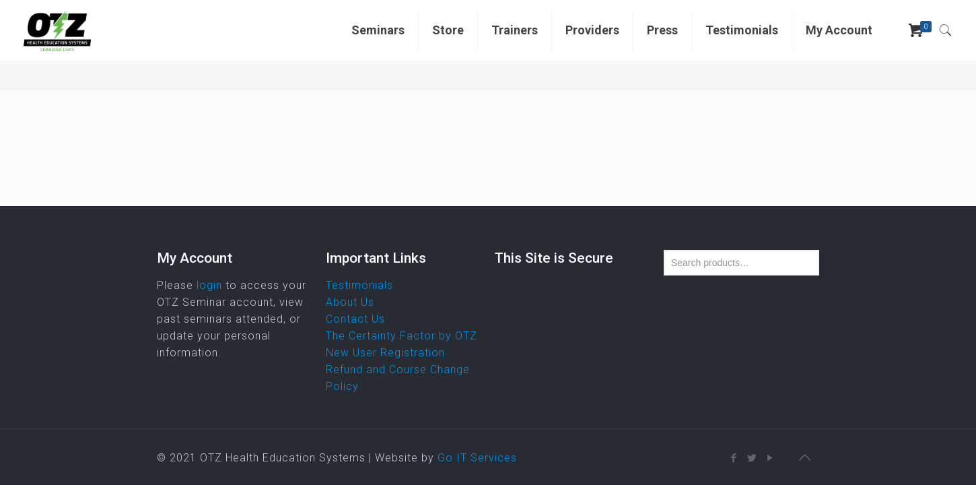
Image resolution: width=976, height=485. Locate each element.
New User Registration (385, 352)
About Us (350, 302)
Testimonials (359, 285)
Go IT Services (477, 457)
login (209, 285)
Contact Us (355, 319)
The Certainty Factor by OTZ (401, 335)
